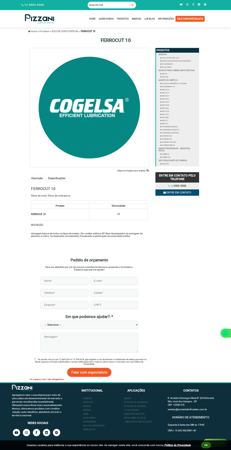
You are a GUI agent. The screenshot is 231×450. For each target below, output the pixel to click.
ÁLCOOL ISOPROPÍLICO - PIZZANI (174, 83)
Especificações (57, 178)
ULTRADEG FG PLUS (168, 142)
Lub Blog (149, 19)
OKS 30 (164, 74)
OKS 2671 (165, 114)
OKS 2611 (165, 93)
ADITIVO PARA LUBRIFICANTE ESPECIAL (176, 70)
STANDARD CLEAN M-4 (170, 133)
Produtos (123, 19)
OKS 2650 (165, 102)
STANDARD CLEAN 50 (169, 127)
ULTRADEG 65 (166, 139)
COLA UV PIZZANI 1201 (170, 58)
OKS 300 (164, 77)
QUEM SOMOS (106, 19)
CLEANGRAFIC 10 (168, 86)
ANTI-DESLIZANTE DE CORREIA (172, 160)
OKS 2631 (165, 99)
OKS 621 (164, 123)
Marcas (136, 19)
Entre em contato (177, 192)
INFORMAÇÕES (166, 19)
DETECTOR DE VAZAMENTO (136, 402)
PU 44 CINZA (166, 67)
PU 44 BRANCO (167, 64)
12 (177, 185)
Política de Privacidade (177, 445)
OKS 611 (164, 120)
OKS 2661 (165, 108)
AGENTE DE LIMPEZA (168, 80)
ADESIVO (162, 54)
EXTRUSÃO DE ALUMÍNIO (135, 406)
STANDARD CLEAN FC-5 (170, 130)
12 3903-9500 (34, 4)
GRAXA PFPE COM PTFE (134, 414)
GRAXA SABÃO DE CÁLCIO (135, 418)
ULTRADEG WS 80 (168, 145)
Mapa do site (89, 429)
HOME (92, 19)
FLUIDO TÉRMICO (131, 410)
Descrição (37, 178)
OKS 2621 (165, 96)
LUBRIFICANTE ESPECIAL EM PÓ (138, 422)
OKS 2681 (165, 117)
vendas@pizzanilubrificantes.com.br (187, 409)
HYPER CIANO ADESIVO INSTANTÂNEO (176, 61)
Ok (206, 445)
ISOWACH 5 (165, 157)
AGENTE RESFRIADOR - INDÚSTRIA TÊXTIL (174, 149)
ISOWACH (165, 154)
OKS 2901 (165, 164)
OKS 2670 (165, 111)
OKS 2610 (165, 90)
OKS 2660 (165, 105)
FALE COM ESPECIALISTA (190, 19)
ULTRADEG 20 (166, 136)
